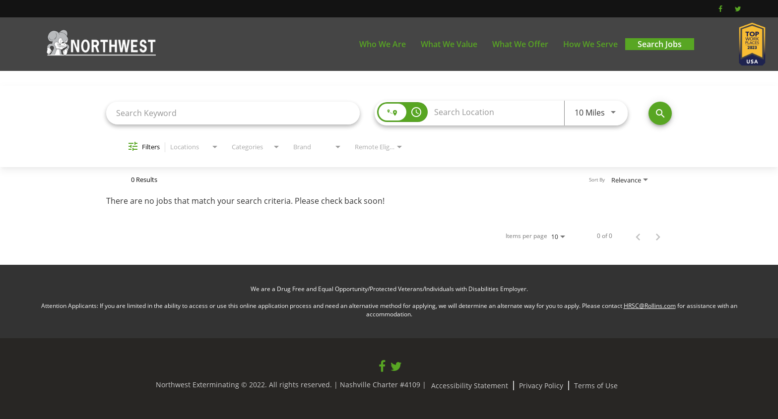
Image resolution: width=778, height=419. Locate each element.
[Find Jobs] (660, 113)
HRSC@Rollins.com (650, 305)
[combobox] (233, 112)
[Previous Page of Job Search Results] (638, 236)
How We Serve (590, 44)
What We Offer (520, 44)
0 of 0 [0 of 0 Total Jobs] (604, 236)
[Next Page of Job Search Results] (658, 236)
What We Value (449, 44)
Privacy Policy (541, 385)
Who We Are (382, 44)
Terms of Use (596, 385)
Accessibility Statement (469, 385)
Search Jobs (660, 44)
